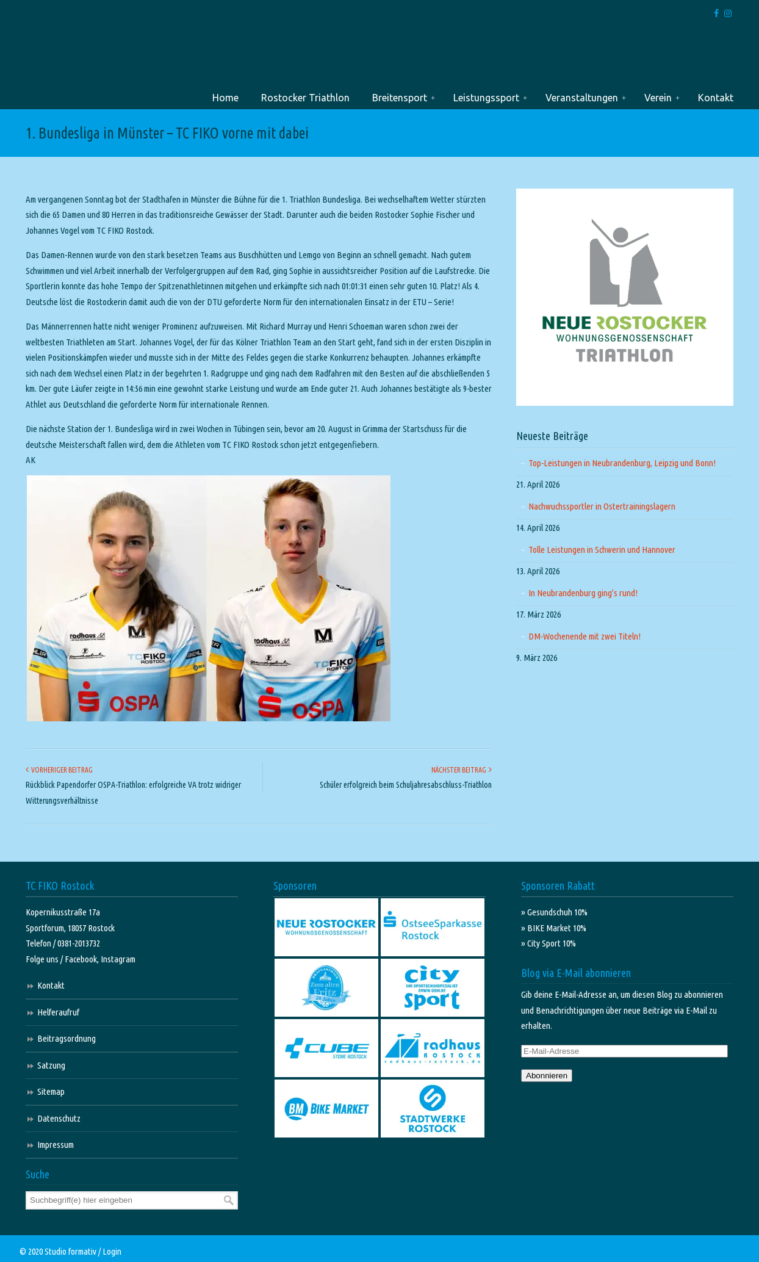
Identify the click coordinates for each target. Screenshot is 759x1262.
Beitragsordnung (66, 1038)
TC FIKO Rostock (67, 57)
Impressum (55, 1144)
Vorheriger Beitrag (59, 770)
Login (112, 1251)
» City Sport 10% (548, 943)
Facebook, (83, 959)
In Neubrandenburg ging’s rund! (583, 593)
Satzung (51, 1065)
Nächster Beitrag (461, 770)
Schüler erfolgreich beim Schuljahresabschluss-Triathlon (406, 785)
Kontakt (51, 985)
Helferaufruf (58, 1012)
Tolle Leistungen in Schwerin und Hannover (601, 549)
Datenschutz (59, 1118)
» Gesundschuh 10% (554, 912)
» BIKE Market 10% (553, 928)
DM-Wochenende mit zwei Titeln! (584, 636)
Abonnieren (546, 1075)
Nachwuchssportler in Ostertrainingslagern (601, 506)
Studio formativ (70, 1251)
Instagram (118, 959)
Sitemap (51, 1091)
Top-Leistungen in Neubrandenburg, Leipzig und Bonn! (622, 463)
